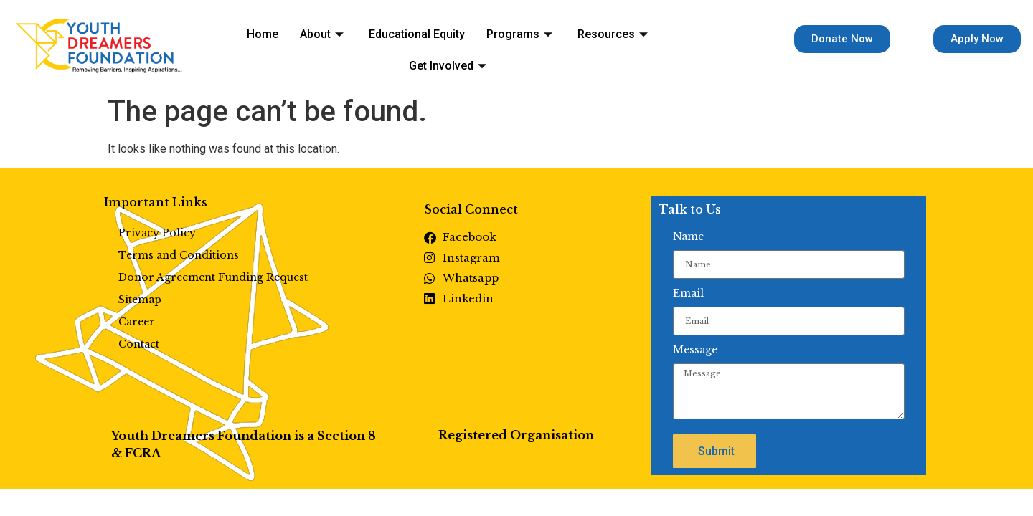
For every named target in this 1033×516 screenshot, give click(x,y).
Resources (546, 43)
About (284, 43)
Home (235, 43)
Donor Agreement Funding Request (213, 277)
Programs (463, 43)
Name (688, 236)
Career (136, 321)
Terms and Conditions (178, 255)
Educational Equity (370, 43)
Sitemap (139, 299)
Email (688, 293)
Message (695, 349)
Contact (138, 344)
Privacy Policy (157, 232)
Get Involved (636, 43)
